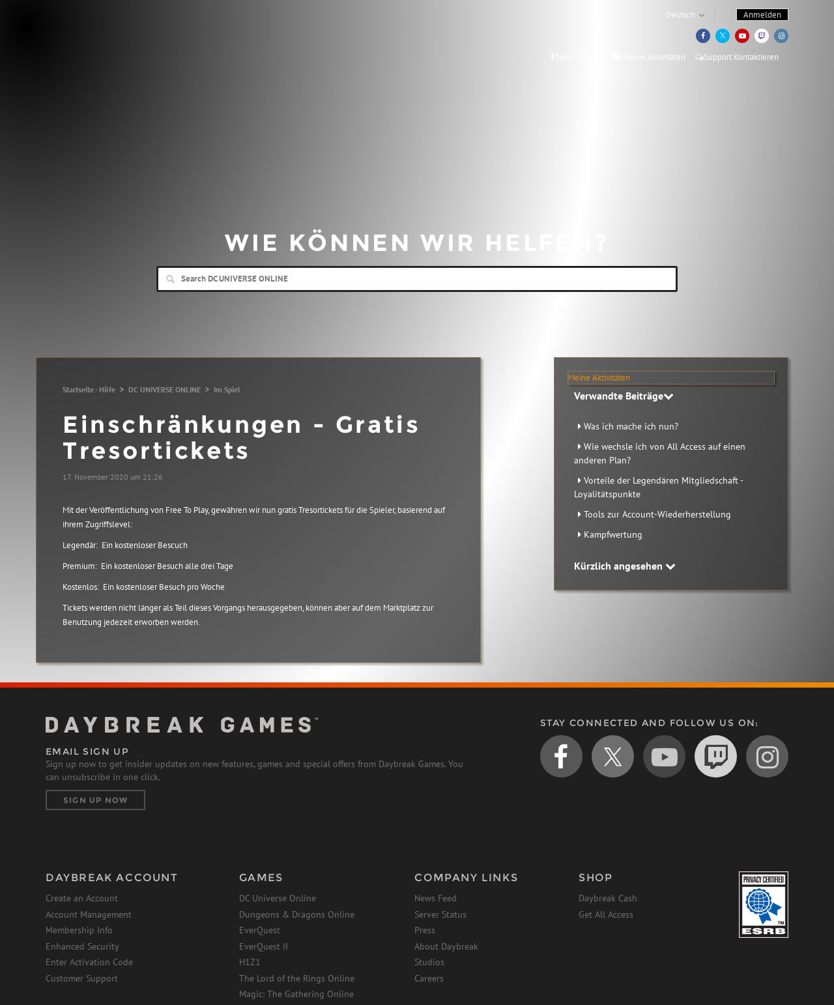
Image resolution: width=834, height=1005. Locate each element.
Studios (429, 962)
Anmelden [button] (762, 14)
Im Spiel (227, 389)
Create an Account (82, 898)
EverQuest (259, 930)
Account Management (89, 914)
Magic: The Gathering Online (296, 994)
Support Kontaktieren (737, 57)
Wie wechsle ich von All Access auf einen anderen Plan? (659, 453)
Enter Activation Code (89, 962)
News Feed (435, 898)
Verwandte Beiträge (624, 395)
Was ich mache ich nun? (631, 426)
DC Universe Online (277, 898)
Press (424, 930)
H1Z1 (250, 962)
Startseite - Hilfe (89, 389)
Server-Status (577, 57)
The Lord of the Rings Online (296, 978)
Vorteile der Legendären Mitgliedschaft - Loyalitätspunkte (658, 487)
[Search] (417, 279)
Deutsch (680, 14)
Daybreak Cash (608, 898)
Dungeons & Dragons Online (296, 914)
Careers (429, 978)
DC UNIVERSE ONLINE (164, 389)
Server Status (440, 914)
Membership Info (79, 930)
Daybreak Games (104, 37)
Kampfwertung (613, 534)
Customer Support (82, 978)
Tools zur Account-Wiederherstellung (657, 514)
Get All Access (606, 914)
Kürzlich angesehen (625, 565)
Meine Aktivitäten (648, 57)
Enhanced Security (82, 946)
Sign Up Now (95, 800)
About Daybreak (446, 946)
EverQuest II (263, 946)
